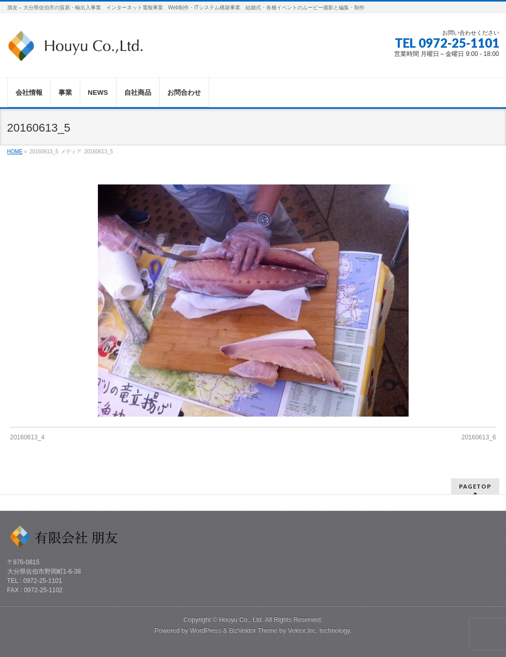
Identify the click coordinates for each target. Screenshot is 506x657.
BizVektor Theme (253, 630)
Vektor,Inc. (303, 630)
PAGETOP (475, 486)
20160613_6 (478, 437)
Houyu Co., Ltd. (241, 619)
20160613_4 (27, 437)
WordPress (206, 630)
